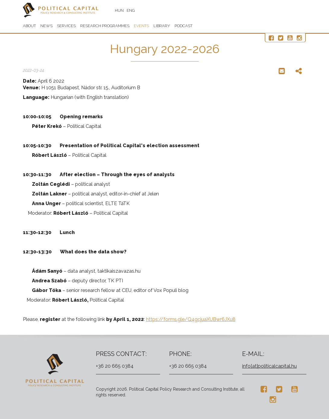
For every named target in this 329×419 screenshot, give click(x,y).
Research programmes (104, 26)
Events (141, 26)
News (46, 26)
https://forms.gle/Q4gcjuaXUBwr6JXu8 (191, 319)
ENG (131, 10)
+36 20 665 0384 (115, 366)
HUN (119, 10)
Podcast (183, 26)
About (29, 26)
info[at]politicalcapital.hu (269, 366)
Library (161, 26)
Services (66, 26)
